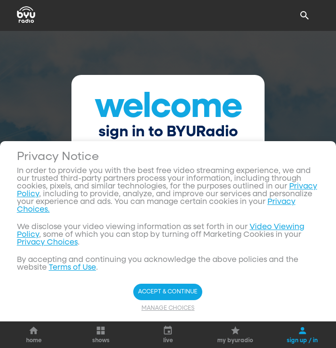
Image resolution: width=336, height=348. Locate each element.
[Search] (304, 15)
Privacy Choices (47, 242)
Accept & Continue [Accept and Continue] (167, 292)
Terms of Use (72, 268)
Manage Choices (168, 308)
